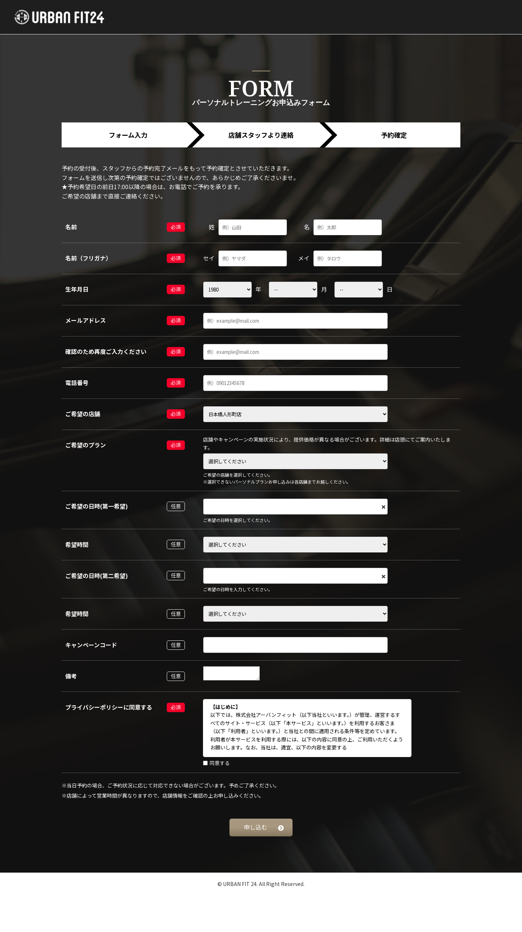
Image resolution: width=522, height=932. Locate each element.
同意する (216, 762)
